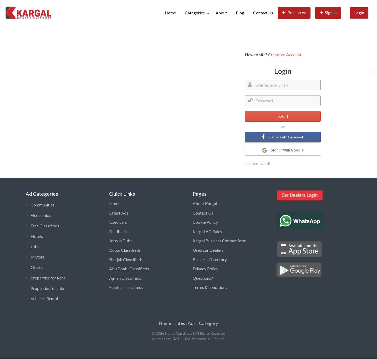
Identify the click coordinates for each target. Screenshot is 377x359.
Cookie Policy (205, 222)
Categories (195, 12)
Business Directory (210, 259)
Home (170, 12)
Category (208, 323)
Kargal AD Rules (207, 231)
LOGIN (283, 116)
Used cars (118, 222)
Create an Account (284, 54)
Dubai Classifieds (125, 250)
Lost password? (257, 163)
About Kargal (205, 203)
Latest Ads (118, 212)
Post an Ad (294, 12)
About (221, 12)
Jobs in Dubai (121, 240)
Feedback (118, 231)
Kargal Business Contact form (219, 240)
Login (359, 12)
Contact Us (263, 12)
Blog (240, 12)
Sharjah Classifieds (126, 259)
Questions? (203, 278)
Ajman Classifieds (125, 278)
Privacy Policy (205, 268)
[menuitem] (170, 13)
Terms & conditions (210, 287)
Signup (328, 12)
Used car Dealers (208, 250)
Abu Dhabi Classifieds (129, 268)
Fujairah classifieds (126, 287)
